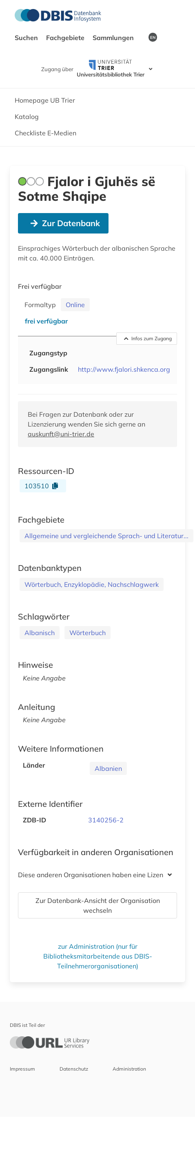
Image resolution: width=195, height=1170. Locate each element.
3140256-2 (106, 820)
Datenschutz (74, 1069)
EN (152, 37)
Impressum (22, 1069)
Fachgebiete (66, 38)
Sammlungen (114, 38)
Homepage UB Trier (45, 100)
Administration (129, 1069)
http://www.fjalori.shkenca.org (124, 369)
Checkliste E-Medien (45, 133)
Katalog (27, 116)
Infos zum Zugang (148, 338)
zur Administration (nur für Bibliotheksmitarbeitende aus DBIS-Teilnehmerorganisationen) (97, 956)
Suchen (27, 38)
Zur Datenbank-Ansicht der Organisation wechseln (97, 905)
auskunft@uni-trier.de (61, 434)
